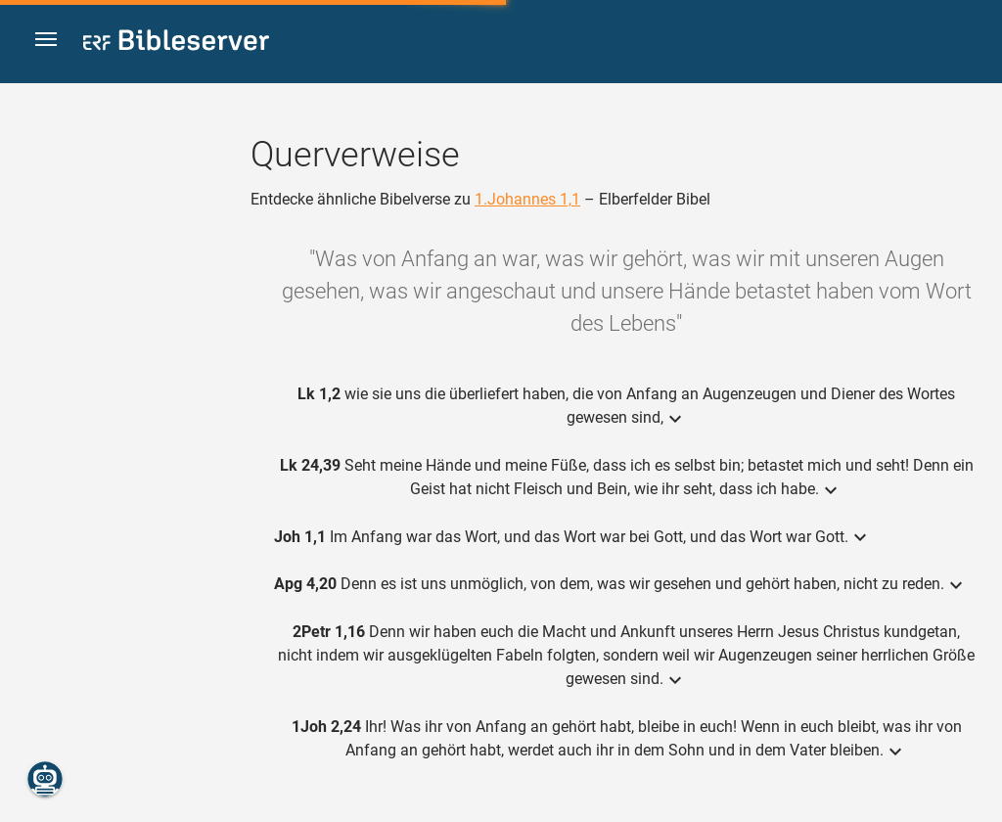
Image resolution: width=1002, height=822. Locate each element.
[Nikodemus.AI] (45, 779)
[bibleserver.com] (176, 44)
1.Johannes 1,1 (527, 199)
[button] (50, 42)
